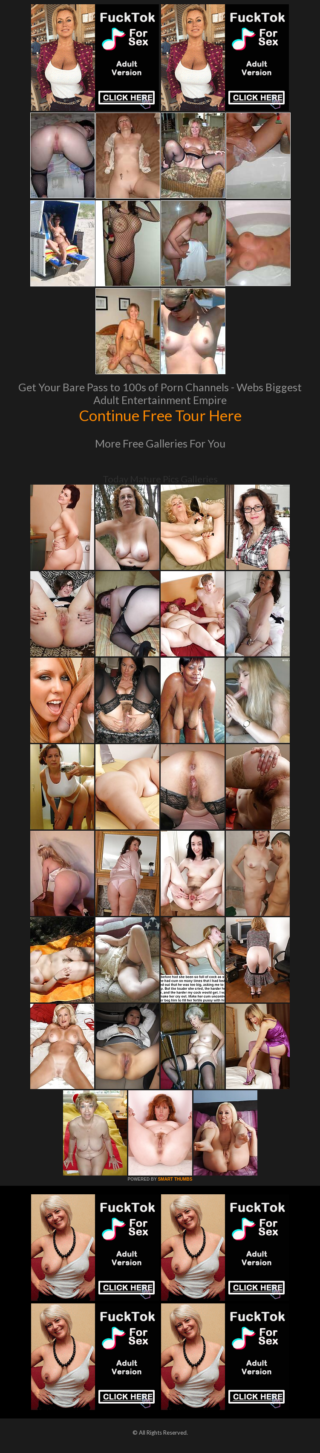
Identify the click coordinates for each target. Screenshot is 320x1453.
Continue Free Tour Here (160, 415)
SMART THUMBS (175, 1179)
